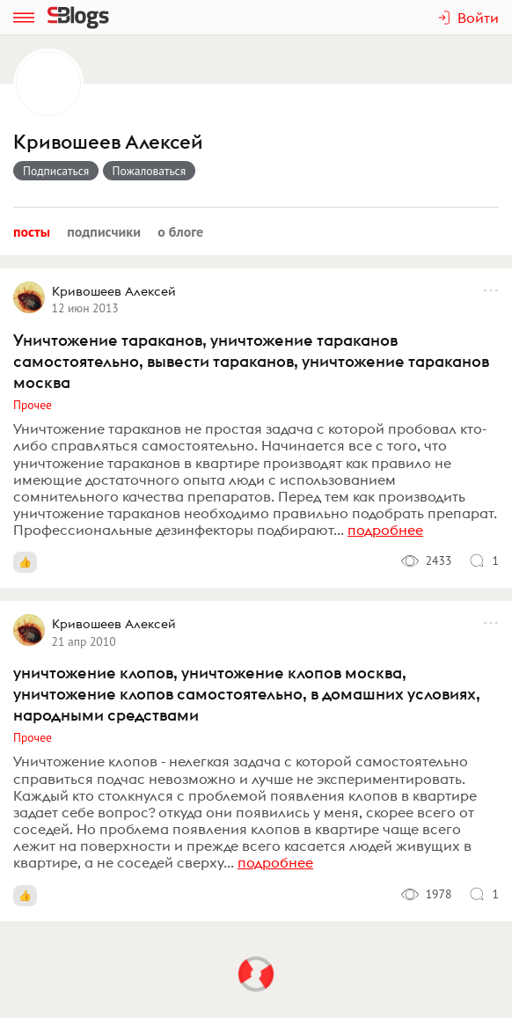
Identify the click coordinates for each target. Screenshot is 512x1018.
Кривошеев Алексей (108, 142)
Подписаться (56, 171)
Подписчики (104, 231)
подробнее (385, 529)
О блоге (180, 231)
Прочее (32, 405)
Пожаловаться (150, 171)
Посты (31, 231)
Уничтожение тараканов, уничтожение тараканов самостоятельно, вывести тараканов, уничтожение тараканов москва (251, 361)
